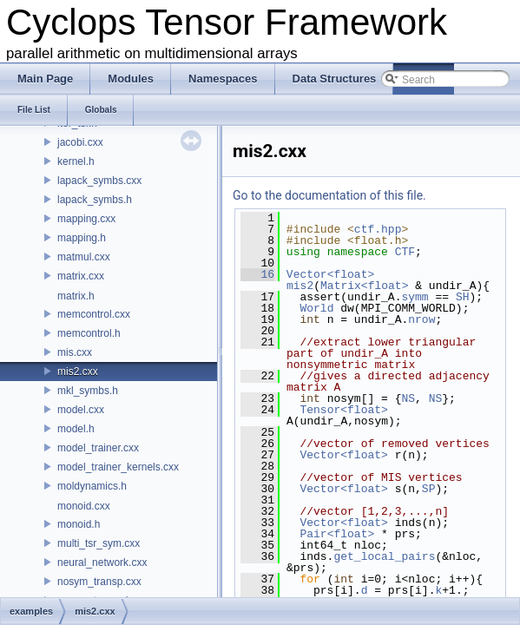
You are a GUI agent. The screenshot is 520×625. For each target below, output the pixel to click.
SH (463, 297)
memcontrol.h (89, 333)
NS (408, 398)
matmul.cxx (83, 257)
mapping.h (81, 238)
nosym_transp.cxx (99, 582)
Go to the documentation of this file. (329, 195)
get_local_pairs (384, 556)
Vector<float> (330, 274)
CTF (405, 252)
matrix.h (76, 296)
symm (414, 297)
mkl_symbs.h (87, 391)
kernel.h (76, 161)
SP (429, 489)
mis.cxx (74, 352)
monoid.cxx (83, 506)
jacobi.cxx (80, 142)
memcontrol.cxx (93, 314)
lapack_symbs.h (94, 200)
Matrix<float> (364, 285)
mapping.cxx (86, 219)
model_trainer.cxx (98, 448)
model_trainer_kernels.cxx (118, 467)
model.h (76, 429)
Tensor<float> (343, 410)
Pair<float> (336, 534)
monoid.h (78, 524)
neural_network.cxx (102, 562)
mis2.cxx (77, 371)
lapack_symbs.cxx (99, 180)
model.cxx (80, 410)
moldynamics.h (92, 486)
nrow (421, 319)
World (316, 308)
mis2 (299, 285)
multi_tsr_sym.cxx (98, 543)
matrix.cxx (80, 276)
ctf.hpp (378, 229)
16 (257, 274)
